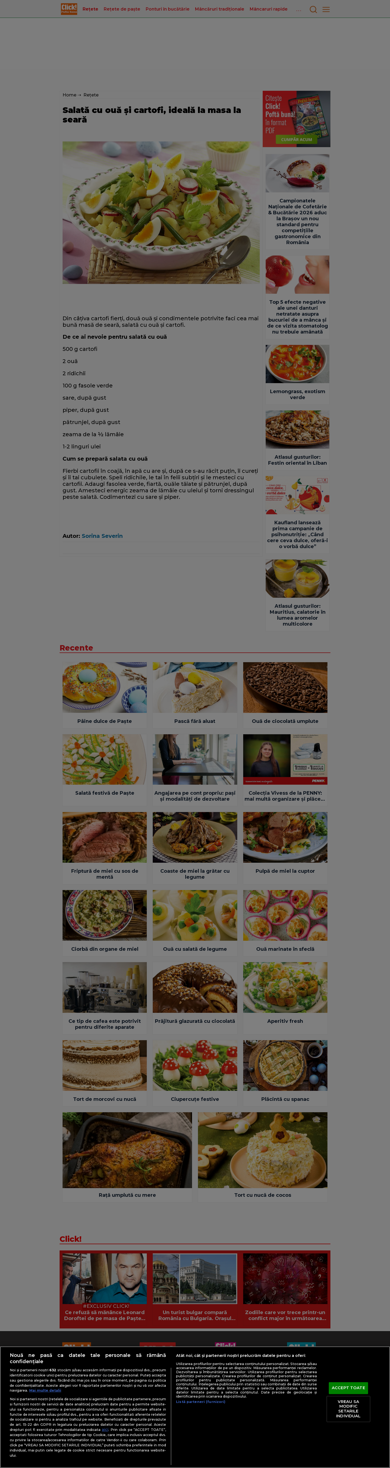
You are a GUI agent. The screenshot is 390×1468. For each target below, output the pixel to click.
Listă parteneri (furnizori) (200, 1402)
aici (105, 1429)
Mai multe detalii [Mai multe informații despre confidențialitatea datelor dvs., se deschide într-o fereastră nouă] (45, 1390)
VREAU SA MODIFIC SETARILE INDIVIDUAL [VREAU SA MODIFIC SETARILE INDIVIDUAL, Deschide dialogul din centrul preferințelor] (348, 1408)
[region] (195, 1407)
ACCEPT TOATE (348, 1388)
